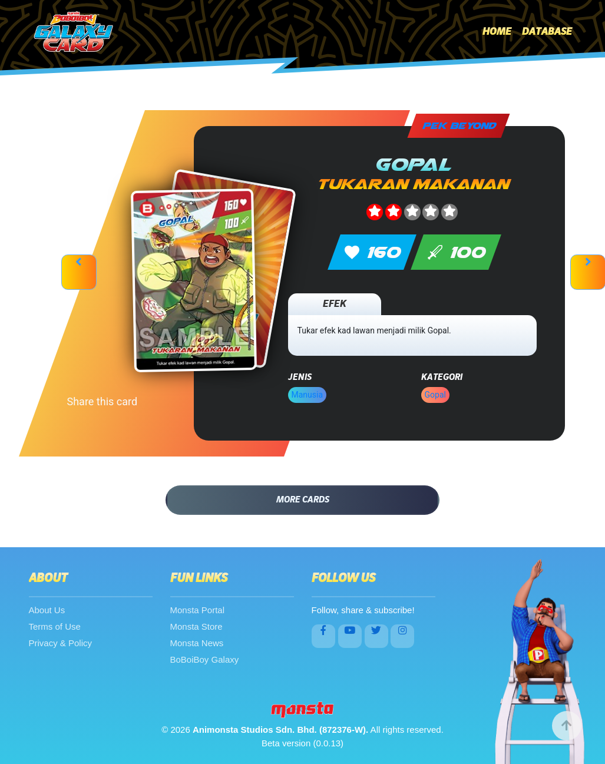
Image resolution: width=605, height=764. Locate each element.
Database (547, 32)
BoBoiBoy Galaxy (204, 659)
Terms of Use (55, 626)
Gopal (435, 394)
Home (496, 32)
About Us (47, 610)
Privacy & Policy (60, 643)
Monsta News (197, 643)
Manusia (307, 394)
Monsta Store (196, 626)
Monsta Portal (197, 610)
